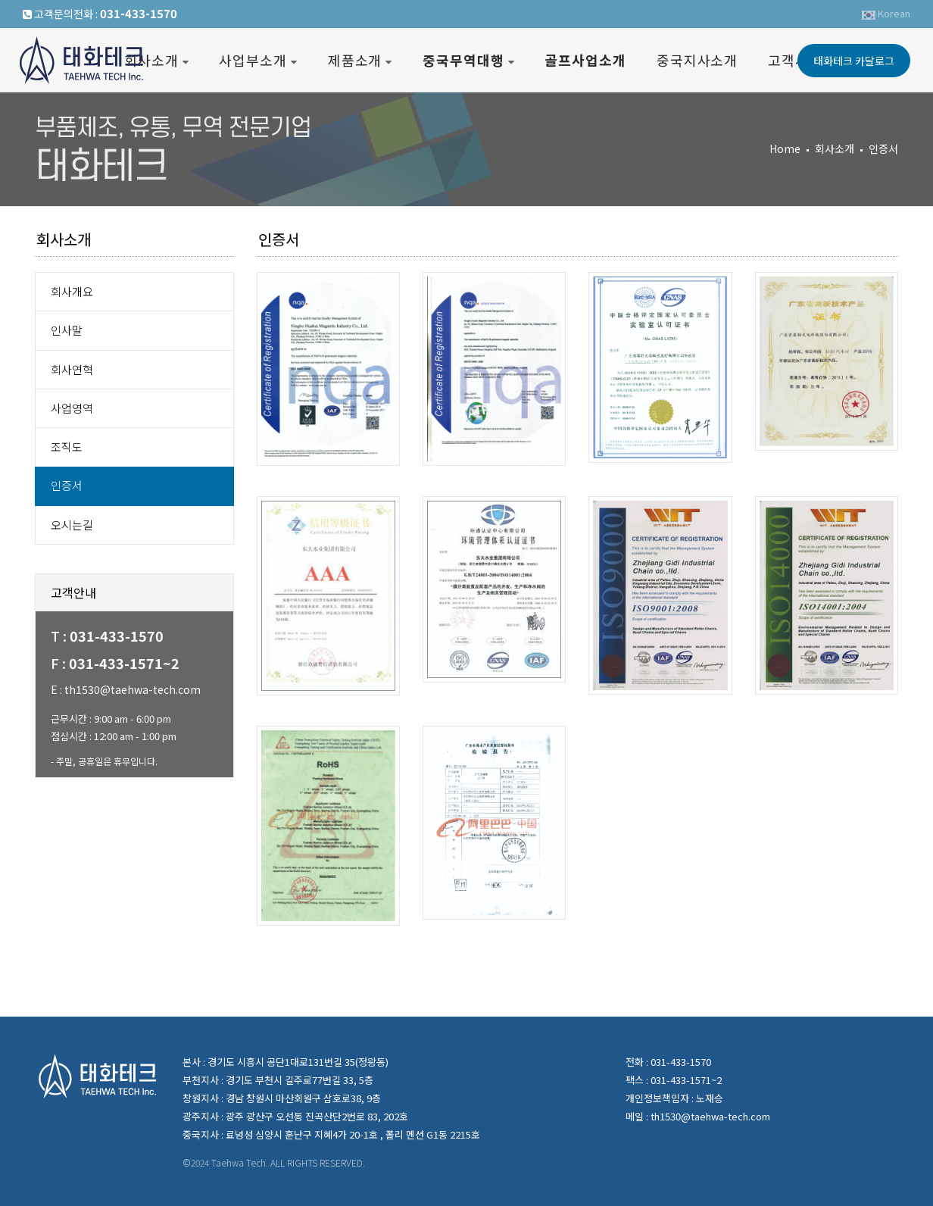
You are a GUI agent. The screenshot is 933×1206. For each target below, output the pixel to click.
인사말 (67, 330)
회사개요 (72, 291)
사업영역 (72, 408)
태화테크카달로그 (853, 60)
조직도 (67, 447)
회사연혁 (72, 369)
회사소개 (834, 148)
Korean (886, 13)
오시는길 (72, 525)
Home (784, 148)
